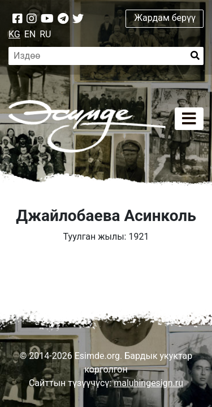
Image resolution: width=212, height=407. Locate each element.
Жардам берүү (165, 17)
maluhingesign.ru (148, 383)
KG (14, 34)
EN (30, 34)
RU (45, 34)
